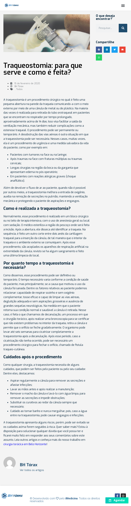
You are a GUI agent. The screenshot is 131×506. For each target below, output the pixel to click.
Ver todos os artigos (32, 470)
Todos (19, 89)
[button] (123, 5)
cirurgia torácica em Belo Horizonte (25, 444)
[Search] (123, 28)
